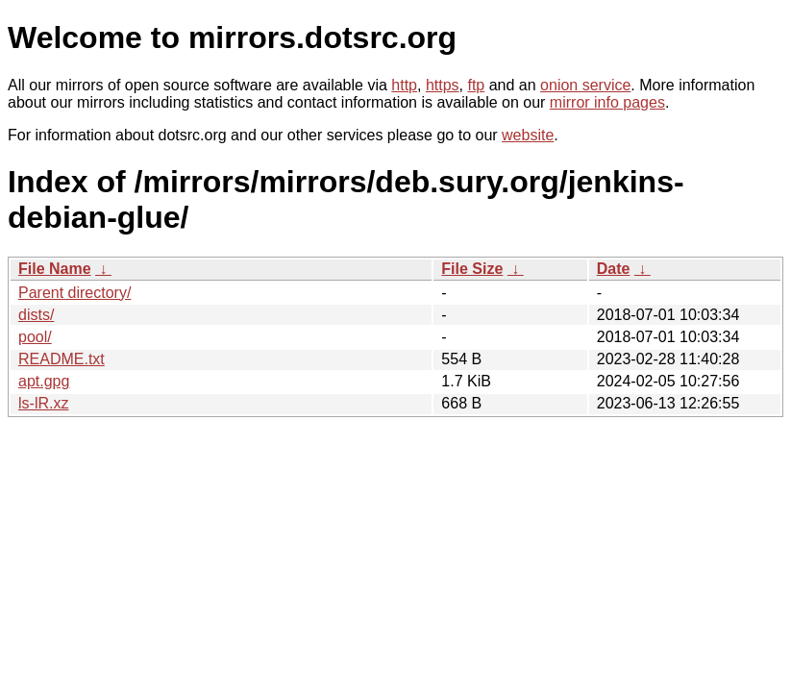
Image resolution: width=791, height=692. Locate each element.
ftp (475, 85)
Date (613, 268)
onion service (585, 85)
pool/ (35, 337)
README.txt (61, 359)
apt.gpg (43, 381)
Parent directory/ (74, 292)
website (528, 135)
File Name (54, 268)
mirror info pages (607, 102)
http (404, 85)
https (442, 85)
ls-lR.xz (43, 403)
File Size (472, 268)
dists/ (36, 315)
